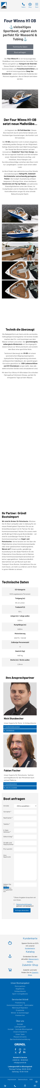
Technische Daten (20, 47)
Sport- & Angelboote (20, 994)
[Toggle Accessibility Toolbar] (36, 1082)
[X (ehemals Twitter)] (16, 1052)
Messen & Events (20, 1037)
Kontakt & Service (20, 1057)
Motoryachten (20, 986)
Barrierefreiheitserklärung (20, 1039)
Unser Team (20, 1034)
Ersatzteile (20, 1010)
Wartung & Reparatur (20, 1008)
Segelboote (20, 989)
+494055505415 (9, 730)
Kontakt (20, 1024)
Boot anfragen (20, 52)
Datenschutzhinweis (24, 904)
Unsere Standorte (20, 1032)
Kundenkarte (30, 948)
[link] (20, 214)
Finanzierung (20, 1003)
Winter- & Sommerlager (20, 1013)
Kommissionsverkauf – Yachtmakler (20, 1005)
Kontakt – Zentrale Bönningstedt (20, 1029)
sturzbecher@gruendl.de (12, 727)
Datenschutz (22, 1079)
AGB (31, 1079)
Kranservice (20, 1015)
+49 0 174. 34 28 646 (11, 787)
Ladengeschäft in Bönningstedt (20, 1066)
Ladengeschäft (20, 1027)
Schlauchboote (20, 991)
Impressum (12, 1079)
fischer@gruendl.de (11, 784)
